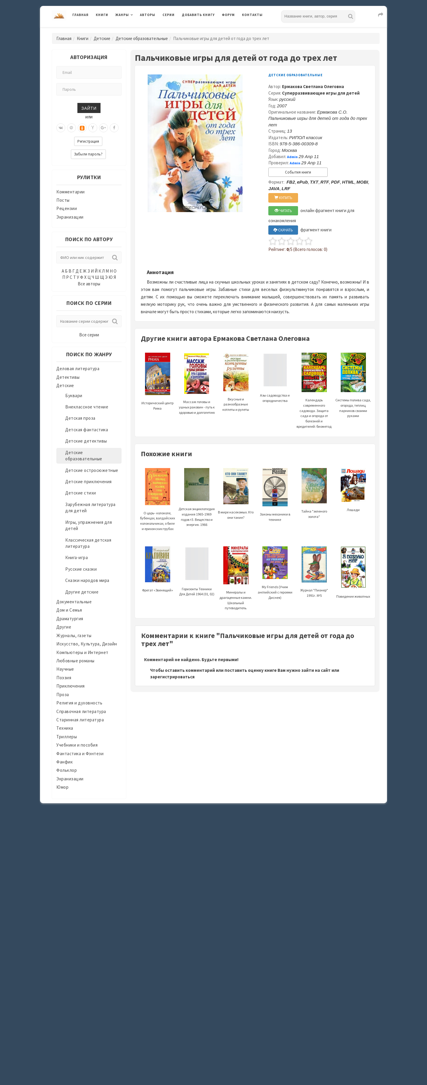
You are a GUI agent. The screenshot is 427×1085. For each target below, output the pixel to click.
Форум (228, 15)
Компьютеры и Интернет (82, 652)
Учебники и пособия (77, 745)
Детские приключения (88, 481)
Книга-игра (76, 557)
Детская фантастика (86, 429)
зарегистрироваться (172, 677)
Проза (62, 694)
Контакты (252, 15)
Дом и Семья (69, 610)
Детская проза (80, 418)
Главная (80, 15)
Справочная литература (81, 711)
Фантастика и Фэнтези (79, 753)
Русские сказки (81, 569)
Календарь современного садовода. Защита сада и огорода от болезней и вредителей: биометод (314, 399)
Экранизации (70, 217)
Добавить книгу (198, 15)
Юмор (62, 787)
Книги (102, 15)
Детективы (68, 377)
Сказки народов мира (87, 580)
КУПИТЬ (283, 197)
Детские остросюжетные (91, 470)
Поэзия (63, 677)
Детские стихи (80, 493)
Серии (168, 15)
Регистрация (88, 141)
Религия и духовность (79, 703)
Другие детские (81, 592)
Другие (63, 627)
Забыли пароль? (88, 154)
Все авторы (89, 284)
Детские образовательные (142, 38)
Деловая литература (77, 368)
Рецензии (66, 208)
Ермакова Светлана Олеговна (313, 86)
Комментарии (70, 192)
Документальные (74, 601)
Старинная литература (80, 720)
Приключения (70, 686)
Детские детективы (86, 441)
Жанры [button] (122, 15)
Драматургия (69, 618)
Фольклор (66, 770)
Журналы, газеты (74, 635)
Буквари (73, 395)
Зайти (88, 108)
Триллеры (66, 736)
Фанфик (64, 762)
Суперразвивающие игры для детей (321, 93)
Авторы (147, 15)
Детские (102, 38)
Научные (65, 669)
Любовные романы (75, 661)
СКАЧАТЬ (283, 230)
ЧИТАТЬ (283, 210)
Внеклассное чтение (86, 407)
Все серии (89, 335)
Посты (63, 200)
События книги (298, 172)
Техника (64, 728)
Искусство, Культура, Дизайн (86, 644)
